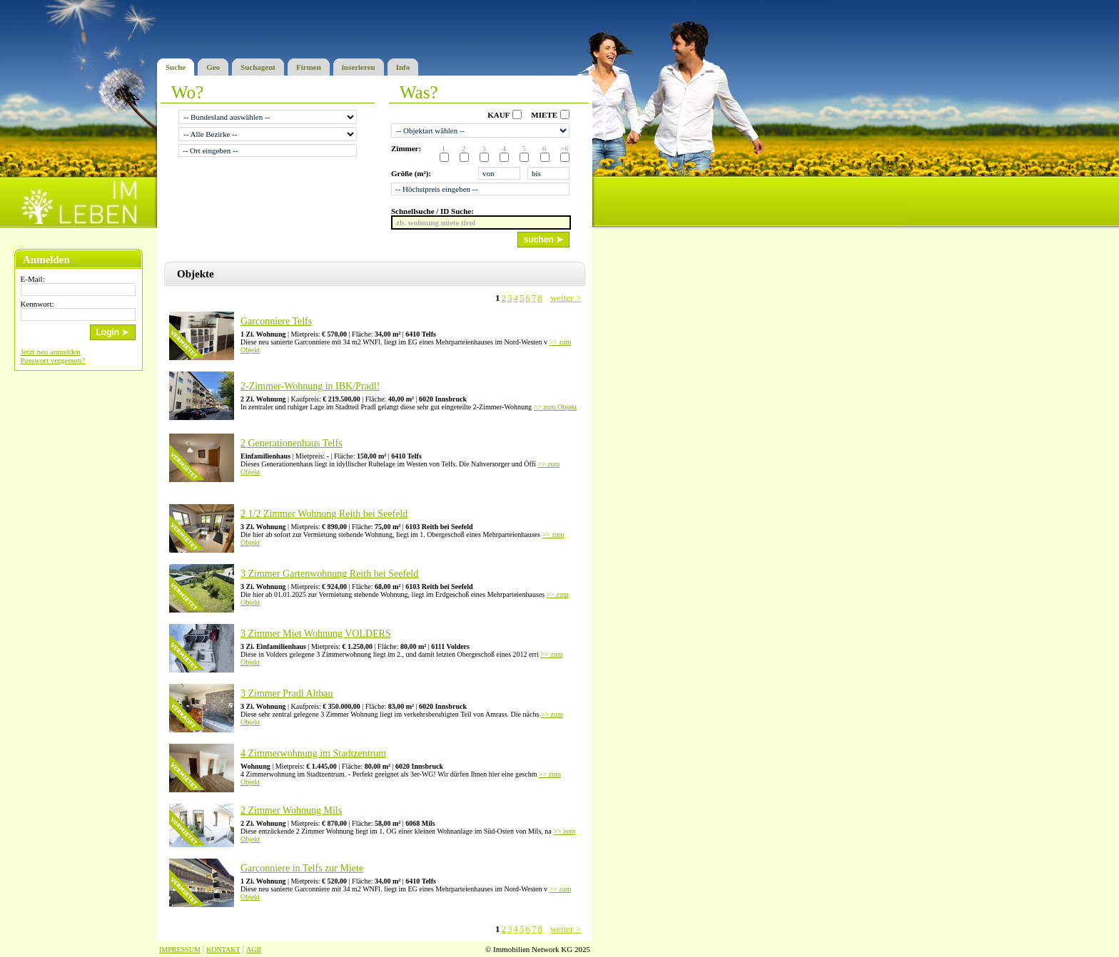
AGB (253, 949)
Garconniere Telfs (276, 321)
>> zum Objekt (555, 407)
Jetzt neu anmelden (51, 351)
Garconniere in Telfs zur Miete (301, 868)
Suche (175, 64)
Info (403, 64)
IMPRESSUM (180, 949)
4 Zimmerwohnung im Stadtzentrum (313, 753)
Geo (213, 64)
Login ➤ (112, 332)
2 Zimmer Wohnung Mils (291, 810)
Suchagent (258, 64)
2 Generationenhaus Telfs (291, 443)
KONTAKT (223, 949)
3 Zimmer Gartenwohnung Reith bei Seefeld (329, 573)
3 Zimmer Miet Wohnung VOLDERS (315, 633)
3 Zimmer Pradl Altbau (286, 693)
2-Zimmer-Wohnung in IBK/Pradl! (310, 386)
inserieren (358, 64)
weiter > (565, 297)
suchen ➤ (543, 240)
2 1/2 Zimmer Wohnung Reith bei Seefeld (323, 513)
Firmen (309, 64)
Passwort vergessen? (53, 360)
